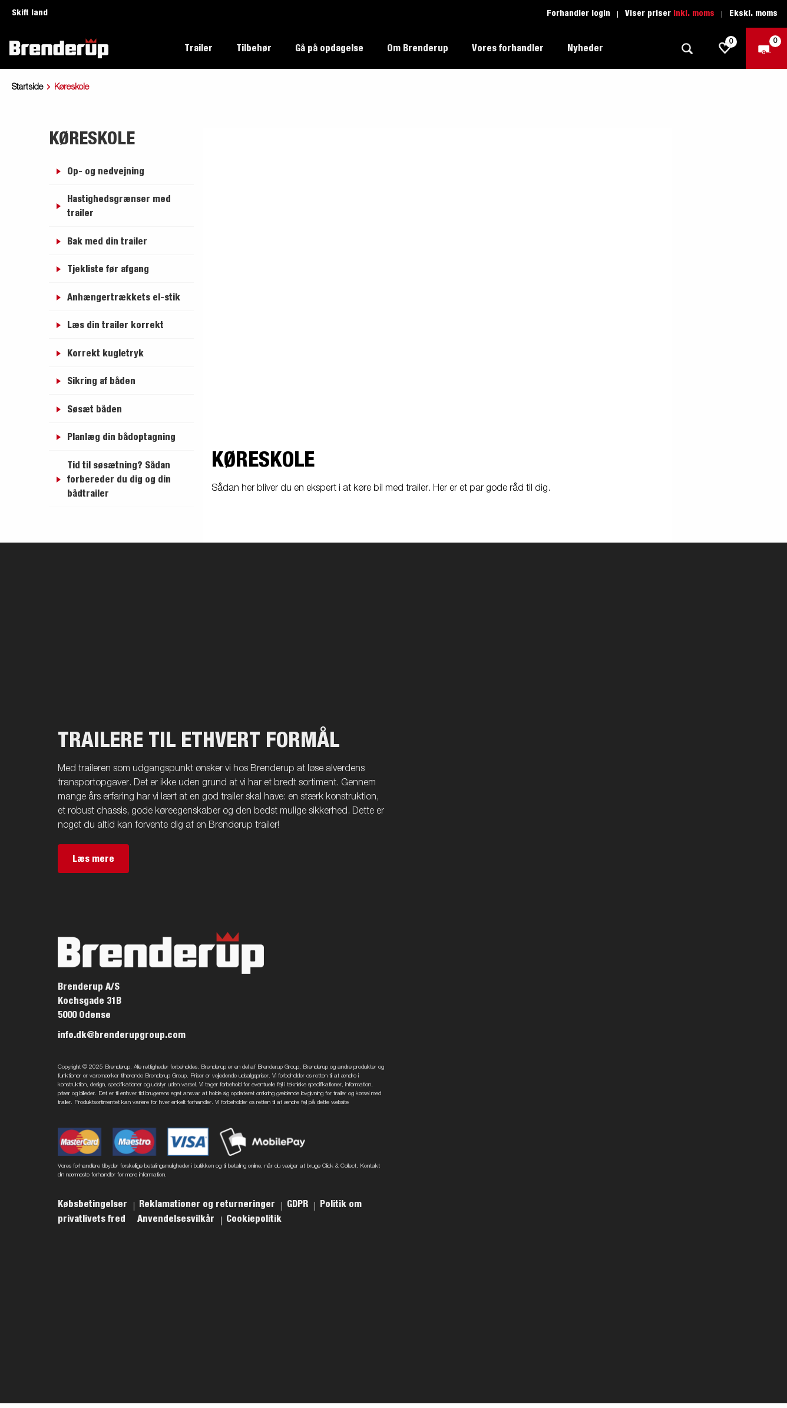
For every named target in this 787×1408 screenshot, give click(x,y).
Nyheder (585, 48)
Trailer (198, 48)
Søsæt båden (94, 409)
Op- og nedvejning (105, 171)
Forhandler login (578, 13)
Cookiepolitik (254, 1219)
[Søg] (687, 48)
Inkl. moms (694, 13)
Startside (27, 87)
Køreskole (92, 139)
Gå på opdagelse (329, 48)
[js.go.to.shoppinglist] (725, 48)
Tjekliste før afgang (108, 269)
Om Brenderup (417, 48)
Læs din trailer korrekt (115, 325)
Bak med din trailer (107, 241)
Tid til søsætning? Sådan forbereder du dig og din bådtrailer (119, 479)
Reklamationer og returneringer (208, 1204)
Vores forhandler (508, 48)
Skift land (30, 13)
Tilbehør (254, 48)
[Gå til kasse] (766, 48)
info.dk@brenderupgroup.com (122, 1035)
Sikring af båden (101, 381)
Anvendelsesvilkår (177, 1219)
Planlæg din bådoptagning (121, 437)
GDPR (298, 1204)
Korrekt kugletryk (105, 353)
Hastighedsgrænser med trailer (119, 206)
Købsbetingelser (94, 1204)
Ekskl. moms (753, 13)
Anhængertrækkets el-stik (123, 297)
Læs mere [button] (93, 859)
